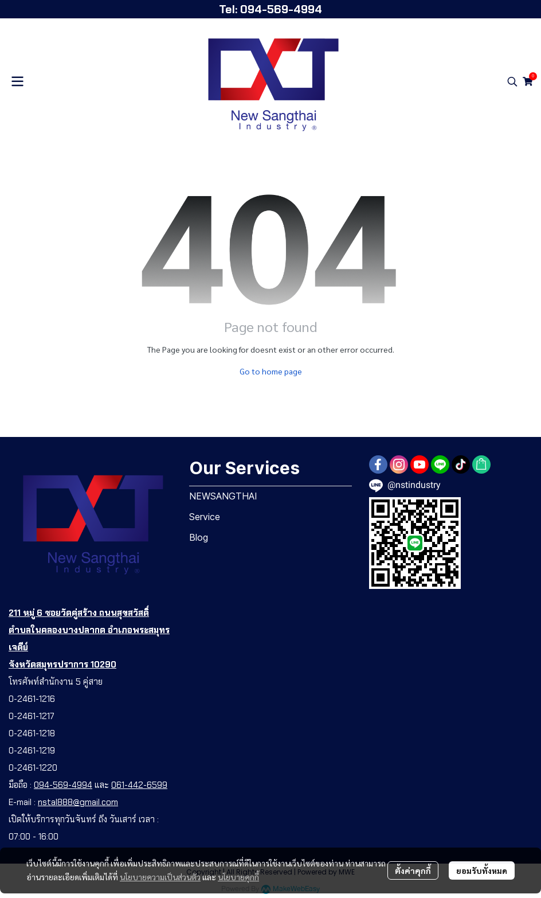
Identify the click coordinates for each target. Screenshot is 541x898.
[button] (512, 81)
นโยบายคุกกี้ (238, 877)
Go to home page (271, 371)
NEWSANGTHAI (223, 496)
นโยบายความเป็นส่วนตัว (160, 877)
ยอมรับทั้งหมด (481, 870)
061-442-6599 (139, 785)
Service (204, 516)
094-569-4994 (63, 785)
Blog (198, 537)
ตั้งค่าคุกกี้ (413, 870)
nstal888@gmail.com (78, 802)
